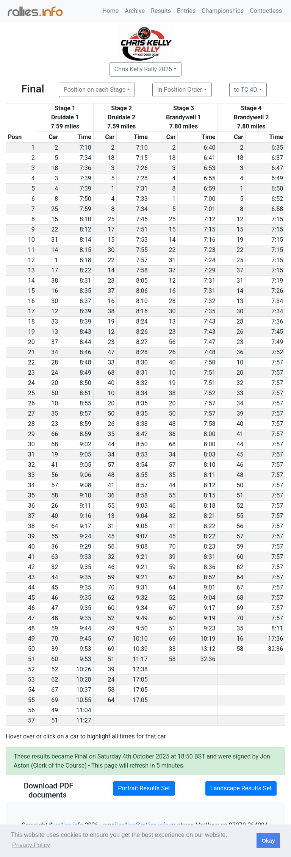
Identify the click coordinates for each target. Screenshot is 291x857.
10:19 (208, 638)
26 (239, 331)
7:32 (210, 301)
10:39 (140, 648)
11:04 (83, 710)
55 (172, 495)
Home (110, 10)
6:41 (210, 157)
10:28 (83, 679)
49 (111, 628)
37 (172, 270)
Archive (135, 10)
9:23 (210, 628)
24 (54, 372)
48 (172, 423)
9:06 (85, 475)
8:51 (85, 393)
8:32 (142, 382)
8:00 (210, 434)
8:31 (85, 280)
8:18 (85, 260)
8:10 (85, 219)
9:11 (85, 505)
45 (239, 454)
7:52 (277, 352)
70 (172, 546)
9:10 (85, 495)
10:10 (140, 638)
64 (54, 526)
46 (239, 464)
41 (239, 434)
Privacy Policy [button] (31, 845)
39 (239, 413)
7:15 (142, 157)
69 (239, 607)
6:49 (277, 178)
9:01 (210, 587)
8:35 (85, 290)
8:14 (85, 239)
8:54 (142, 464)
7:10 (142, 147)
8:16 (142, 311)
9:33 (85, 556)
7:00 (210, 198)
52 (239, 505)
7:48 (210, 352)
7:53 (142, 239)
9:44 (85, 628)
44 (111, 444)
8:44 (85, 342)
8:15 (85, 249)
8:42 (142, 434)
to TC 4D (245, 89)
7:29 (210, 270)
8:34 (142, 393)
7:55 (142, 249)
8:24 (142, 321)
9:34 (142, 607)
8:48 (85, 362)
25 (54, 209)
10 (239, 362)
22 (54, 229)
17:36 (275, 638)
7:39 (85, 178)
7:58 (142, 270)
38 (54, 280)
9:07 (142, 536)
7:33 (142, 198)
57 (111, 464)
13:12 (208, 648)
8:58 (142, 495)
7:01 (210, 209)
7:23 (210, 249)
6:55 (210, 178)
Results (161, 10)
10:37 (83, 689)
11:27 (83, 720)
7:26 (142, 168)
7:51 (142, 229)
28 (111, 280)
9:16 (85, 515)
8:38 (142, 423)
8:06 (142, 290)
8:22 (85, 270)
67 (239, 587)
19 (239, 239)
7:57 (142, 260)
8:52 (210, 577)
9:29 (85, 546)
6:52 (277, 198)
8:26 (142, 331)
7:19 (277, 280)
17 (111, 229)
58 (54, 495)
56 (172, 342)
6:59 (210, 188)
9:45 (85, 638)
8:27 (142, 342)
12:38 (140, 669)
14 (172, 239)
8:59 (85, 423)
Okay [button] (268, 841)
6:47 (277, 168)
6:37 (277, 157)
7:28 (142, 178)
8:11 (210, 475)
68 (111, 372)
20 (239, 372)
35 (54, 413)
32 (239, 382)
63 (54, 556)
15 (54, 219)
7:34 (85, 157)
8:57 (85, 413)
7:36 (85, 168)
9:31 (142, 587)
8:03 (210, 454)
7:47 (210, 342)
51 (239, 495)
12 (239, 219)
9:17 (85, 526)
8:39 (85, 311)
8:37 (85, 301)
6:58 (277, 209)
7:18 (85, 147)
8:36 (210, 567)
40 (172, 362)
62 (239, 567)
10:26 (83, 669)
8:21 (210, 515)
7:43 (210, 321)
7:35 (210, 311)
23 (172, 331)
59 (239, 546)
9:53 (85, 648)
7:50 (85, 198)
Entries (186, 10)
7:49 (277, 342)
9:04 (142, 515)
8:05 (142, 280)
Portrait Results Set (144, 788)
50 (54, 393)
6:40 (210, 147)
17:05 (140, 679)
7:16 (210, 239)
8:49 (85, 372)
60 (239, 556)
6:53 (210, 168)
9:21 (142, 556)
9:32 (142, 597)
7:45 (142, 219)
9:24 (85, 536)
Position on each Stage (95, 89)
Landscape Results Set (241, 788)
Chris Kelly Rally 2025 (143, 69)
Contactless (266, 10)
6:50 (277, 188)
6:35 (277, 147)
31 (54, 239)
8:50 (85, 382)
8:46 (85, 352)
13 (239, 301)
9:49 (142, 618)
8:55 (85, 403)
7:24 (210, 260)
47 (111, 352)
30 (111, 249)
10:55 (83, 700)
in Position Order (179, 89)
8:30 (142, 362)
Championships (223, 10)
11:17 (140, 659)
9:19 (210, 618)
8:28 (142, 352)
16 (54, 290)
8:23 (210, 546)
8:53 (142, 454)
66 (54, 434)
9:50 (142, 628)
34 (54, 352)
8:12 (85, 229)
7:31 (142, 188)
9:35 (85, 567)
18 (111, 157)
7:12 (210, 219)
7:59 (85, 209)
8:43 (85, 331)
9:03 (142, 505)
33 (54, 321)
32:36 (275, 648)
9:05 (85, 454)
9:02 (85, 444)
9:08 (85, 485)
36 (239, 352)
